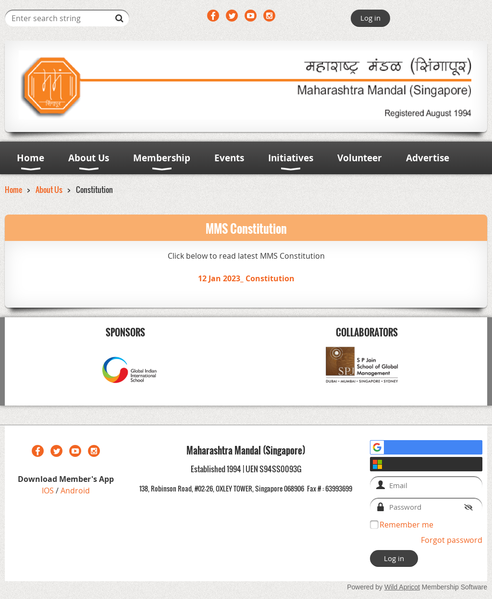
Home (13, 189)
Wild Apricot (402, 587)
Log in (370, 18)
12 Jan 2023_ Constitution (246, 278)
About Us (49, 189)
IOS (49, 490)
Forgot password (451, 540)
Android (75, 490)
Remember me (406, 524)
